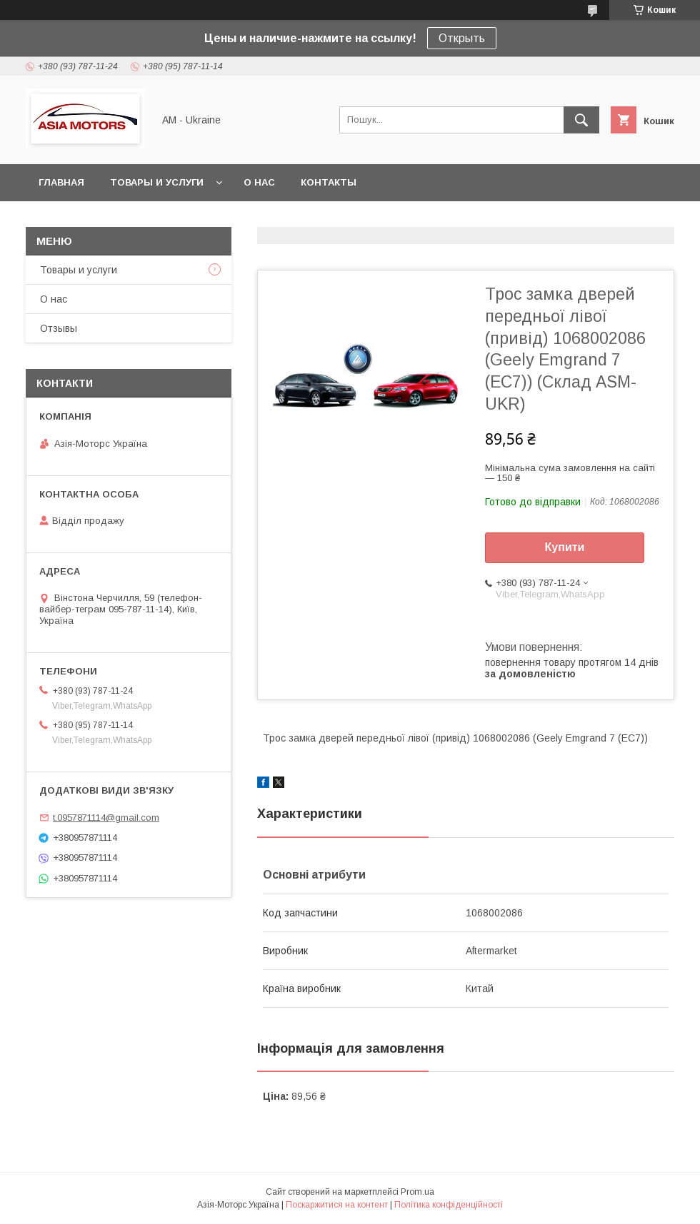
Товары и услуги (157, 182)
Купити (565, 547)
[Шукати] (581, 119)
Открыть (462, 38)
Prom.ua (417, 1192)
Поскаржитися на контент (337, 1205)
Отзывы (58, 328)
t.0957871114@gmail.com (106, 817)
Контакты (328, 182)
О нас (259, 182)
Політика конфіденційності (448, 1205)
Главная (61, 182)
